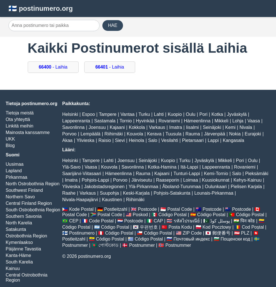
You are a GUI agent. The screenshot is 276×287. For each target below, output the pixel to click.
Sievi (120, 140)
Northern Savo (20, 196)
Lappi (213, 140)
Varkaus (157, 127)
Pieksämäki (256, 173)
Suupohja (109, 193)
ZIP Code (192, 233)
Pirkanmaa (16, 177)
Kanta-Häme (18, 255)
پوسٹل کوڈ (220, 220)
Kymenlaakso (19, 242)
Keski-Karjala (136, 193)
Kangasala (233, 140)
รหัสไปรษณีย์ (187, 220)
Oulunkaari (216, 186)
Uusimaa (14, 164)
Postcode (147, 209)
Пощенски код (235, 239)
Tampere (108, 114)
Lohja (237, 120)
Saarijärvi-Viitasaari (81, 173)
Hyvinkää (145, 120)
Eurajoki (253, 133)
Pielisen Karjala (246, 186)
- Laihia (53, 67)
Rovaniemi (169, 120)
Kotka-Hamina (162, 167)
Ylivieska (85, 140)
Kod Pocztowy (216, 227)
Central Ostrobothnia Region (27, 277)
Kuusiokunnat (215, 180)
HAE (112, 25)
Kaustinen (112, 199)
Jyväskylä (237, 114)
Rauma (193, 133)
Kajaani (117, 127)
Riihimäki (113, 133)
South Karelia (19, 262)
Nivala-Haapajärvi (80, 199)
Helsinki (70, 114)
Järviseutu (141, 180)
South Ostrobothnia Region (33, 209)
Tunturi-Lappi (186, 173)
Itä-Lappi (189, 167)
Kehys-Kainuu (247, 180)
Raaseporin (167, 180)
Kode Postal (81, 209)
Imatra (175, 127)
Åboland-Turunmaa (181, 186)
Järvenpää (214, 133)
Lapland (14, 170)
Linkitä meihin (19, 126)
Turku (144, 114)
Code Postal (101, 220)
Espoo (88, 114)
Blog (10, 145)
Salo (152, 140)
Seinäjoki (212, 127)
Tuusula (173, 133)
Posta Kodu (180, 227)
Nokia (235, 133)
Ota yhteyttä (18, 119)
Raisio (104, 140)
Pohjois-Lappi (95, 180)
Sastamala (105, 120)
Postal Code (179, 209)
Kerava (154, 133)
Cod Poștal (253, 227)
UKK (10, 139)
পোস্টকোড (108, 245)
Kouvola (135, 133)
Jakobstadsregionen (104, 186)
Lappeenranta (76, 120)
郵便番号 (221, 233)
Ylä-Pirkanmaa (143, 186)
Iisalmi (192, 127)
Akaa (67, 140)
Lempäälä (90, 133)
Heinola (136, 140)
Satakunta (16, 229)
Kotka (217, 114)
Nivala (246, 127)
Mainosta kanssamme (28, 132)
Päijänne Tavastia (23, 248)
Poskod (140, 214)
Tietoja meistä (20, 112)
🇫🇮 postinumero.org (40, 8)
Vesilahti (169, 140)
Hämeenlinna (197, 120)
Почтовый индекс (192, 239)
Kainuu (13, 268)
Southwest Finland (24, 190)
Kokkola (137, 127)
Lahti (159, 114)
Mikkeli (221, 120)
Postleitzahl (115, 209)
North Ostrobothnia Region (32, 183)
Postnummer (75, 245)
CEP (73, 220)
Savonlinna (73, 127)
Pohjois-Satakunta (172, 193)
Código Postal (172, 214)
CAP (158, 220)
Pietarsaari (193, 140)
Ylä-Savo (71, 167)
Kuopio (175, 114)
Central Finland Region (29, 203)
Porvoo (69, 133)
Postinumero (81, 233)
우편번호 (149, 227)
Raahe (69, 193)
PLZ (245, 233)
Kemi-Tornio (216, 173)
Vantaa (127, 114)
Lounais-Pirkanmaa (213, 193)
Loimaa (190, 180)
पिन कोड (247, 220)
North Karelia (19, 222)
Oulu (190, 114)
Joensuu (97, 127)
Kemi (230, 127)
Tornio (126, 120)
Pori (203, 114)
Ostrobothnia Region (26, 235)
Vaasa (253, 120)
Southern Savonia (24, 216)
